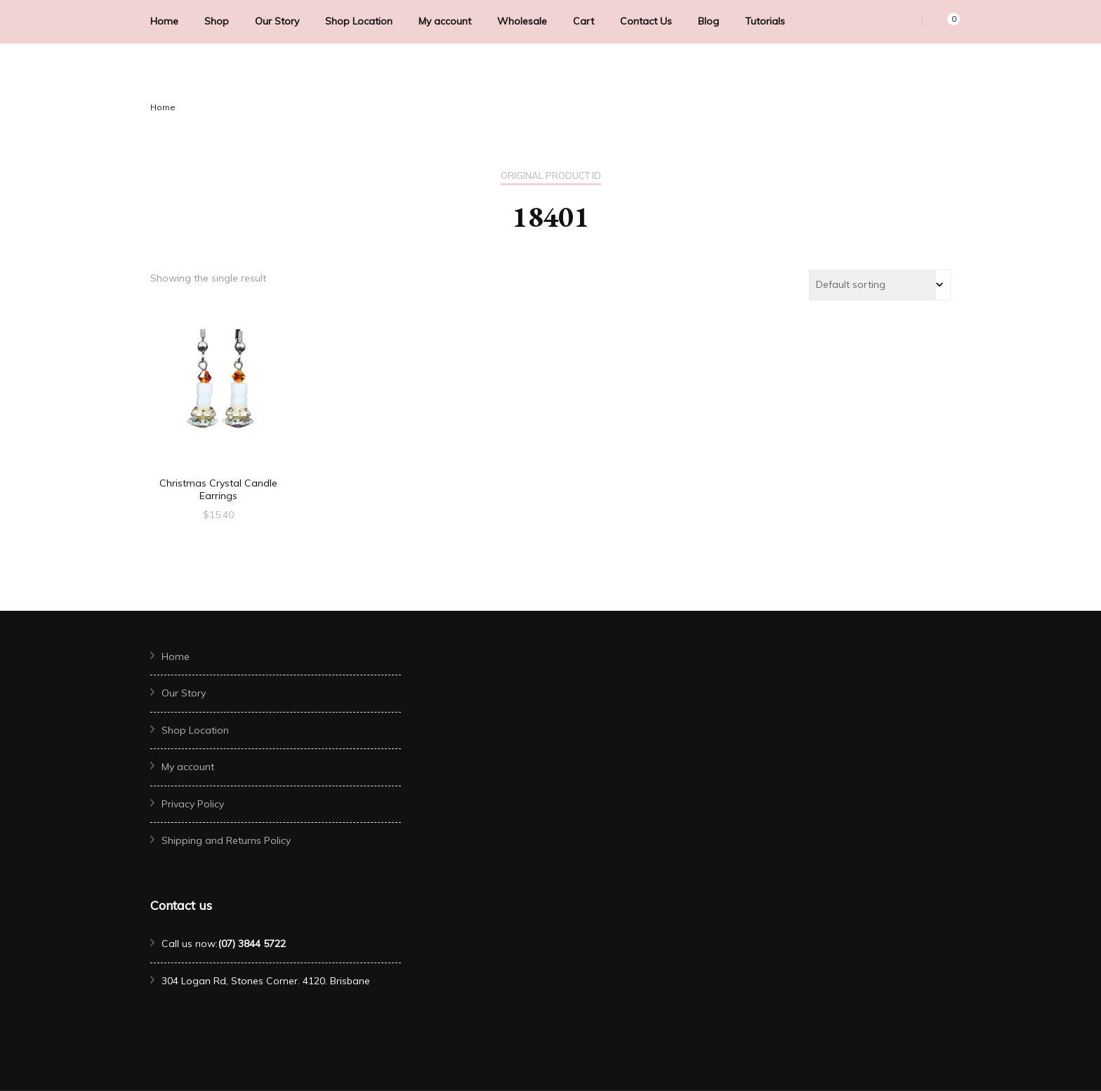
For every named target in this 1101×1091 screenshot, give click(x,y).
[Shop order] (880, 285)
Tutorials (765, 21)
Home (164, 21)
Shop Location (359, 21)
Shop (216, 21)
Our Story (277, 21)
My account (444, 21)
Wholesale (522, 21)
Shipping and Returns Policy (226, 840)
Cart (583, 21)
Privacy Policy (192, 804)
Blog (708, 21)
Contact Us (646, 21)
